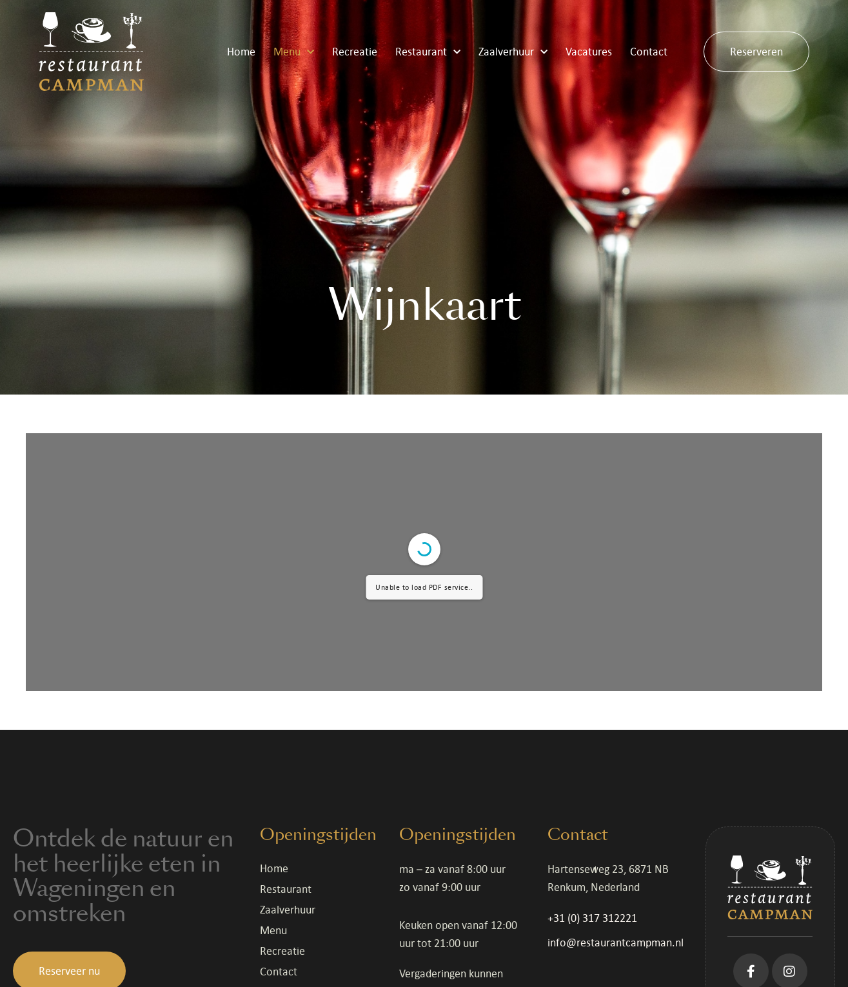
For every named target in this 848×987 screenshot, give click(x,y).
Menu (293, 52)
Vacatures (589, 51)
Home (241, 51)
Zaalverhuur (512, 52)
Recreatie (354, 51)
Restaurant (427, 52)
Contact (648, 51)
